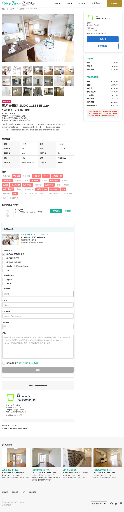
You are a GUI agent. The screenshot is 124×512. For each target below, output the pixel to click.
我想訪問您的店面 (13, 262)
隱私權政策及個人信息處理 (29, 363)
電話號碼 (5, 322)
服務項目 (5, 492)
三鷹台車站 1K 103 (16, 463)
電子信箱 (6, 311)
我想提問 (103, 39)
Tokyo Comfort (24, 396)
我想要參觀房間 (12, 258)
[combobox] (5, 326)
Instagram (121, 504)
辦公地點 (81, 3)
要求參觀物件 (103, 46)
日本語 (8, 283)
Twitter (116, 504)
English (9, 279)
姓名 (4, 300)
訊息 (4, 333)
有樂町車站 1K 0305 (46, 464)
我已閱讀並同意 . (22, 363)
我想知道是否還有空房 (15, 254)
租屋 (57, 3)
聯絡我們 (114, 3)
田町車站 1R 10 (77, 463)
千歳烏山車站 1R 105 (107, 463)
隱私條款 (15, 492)
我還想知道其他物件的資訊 (17, 266)
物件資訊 (56, 211)
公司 (24, 492)
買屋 (69, 3)
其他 (8, 270)
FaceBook (111, 504)
